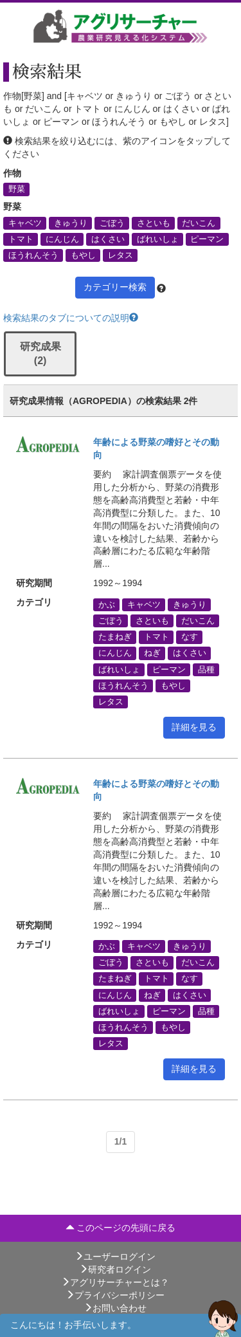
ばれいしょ (158, 238)
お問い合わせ (115, 1308)
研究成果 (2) (40, 354)
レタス (120, 254)
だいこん (198, 222)
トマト (20, 238)
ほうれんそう (33, 254)
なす (189, 636)
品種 (206, 669)
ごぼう (112, 222)
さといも (153, 222)
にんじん (62, 238)
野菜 (16, 189)
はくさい (108, 238)
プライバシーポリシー (115, 1295)
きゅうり (70, 222)
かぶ (106, 604)
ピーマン (207, 238)
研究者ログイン (115, 1269)
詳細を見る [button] (194, 727)
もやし (83, 254)
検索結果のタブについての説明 (70, 318)
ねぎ (152, 653)
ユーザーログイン (115, 1256)
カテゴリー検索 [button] (115, 287)
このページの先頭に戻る (121, 1227)
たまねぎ (115, 636)
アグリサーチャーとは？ (115, 1282)
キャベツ (25, 222)
